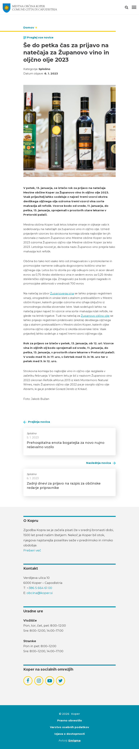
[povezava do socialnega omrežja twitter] (60, 680)
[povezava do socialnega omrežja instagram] (39, 680)
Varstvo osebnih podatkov (69, 727)
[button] (129, 8)
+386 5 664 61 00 (39, 588)
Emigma (74, 740)
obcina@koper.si (40, 593)
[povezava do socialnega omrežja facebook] (28, 680)
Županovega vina (62, 293)
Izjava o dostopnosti (69, 733)
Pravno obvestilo (69, 720)
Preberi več (32, 550)
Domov (28, 27)
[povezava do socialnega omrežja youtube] (49, 680)
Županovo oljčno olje (95, 315)
